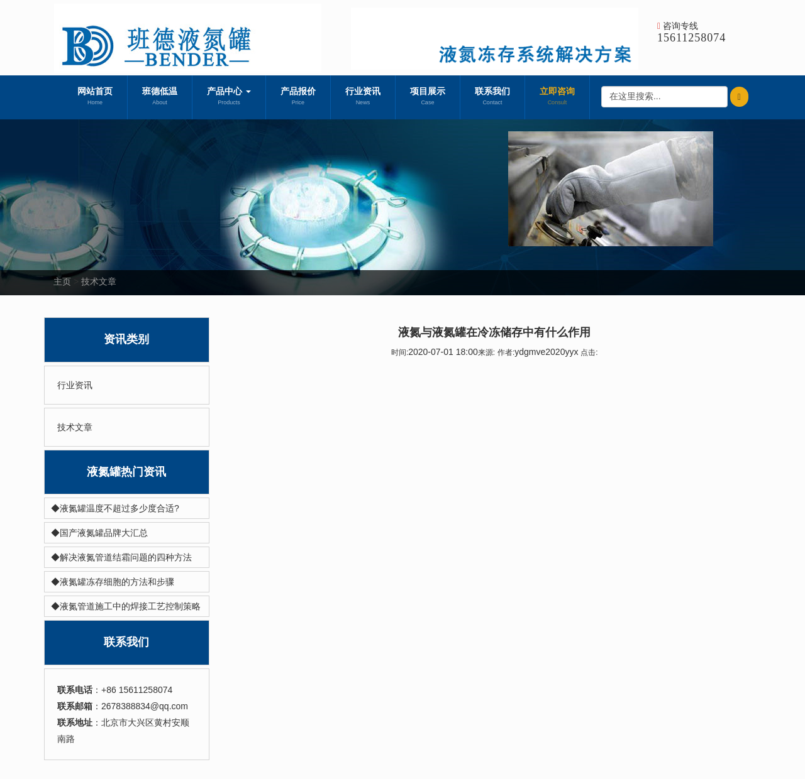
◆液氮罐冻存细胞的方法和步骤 (112, 582)
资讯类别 (126, 339)
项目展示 (427, 97)
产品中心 (229, 97)
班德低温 (159, 97)
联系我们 (492, 97)
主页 (62, 281)
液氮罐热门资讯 (126, 472)
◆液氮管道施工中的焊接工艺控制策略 (126, 606)
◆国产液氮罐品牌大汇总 (99, 533)
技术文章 (98, 281)
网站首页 (95, 97)
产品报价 (298, 97)
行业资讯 (362, 97)
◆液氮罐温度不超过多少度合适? (115, 508)
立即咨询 (557, 97)
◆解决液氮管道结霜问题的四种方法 (121, 557)
